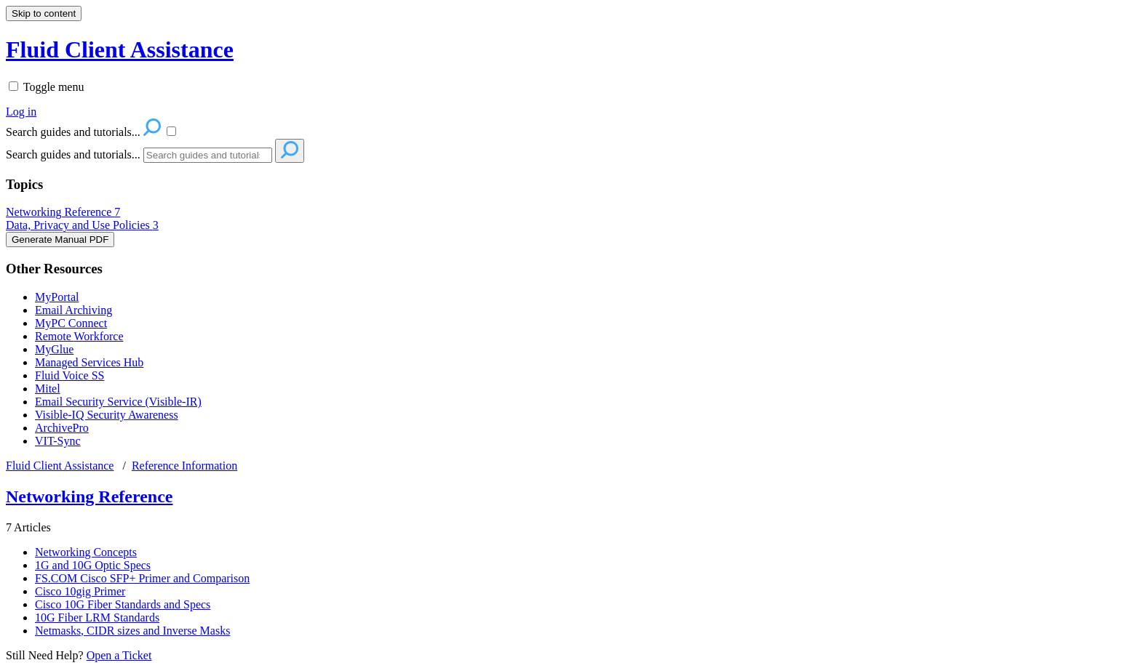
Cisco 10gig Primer (80, 591)
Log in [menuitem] (21, 111)
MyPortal (57, 297)
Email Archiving (73, 310)
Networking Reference (63, 212)
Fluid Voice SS (69, 375)
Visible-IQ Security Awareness (106, 415)
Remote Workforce (79, 336)
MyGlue (54, 349)
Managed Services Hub (89, 362)
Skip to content (44, 13)
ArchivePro (62, 428)
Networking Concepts (86, 552)
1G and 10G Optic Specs (93, 565)
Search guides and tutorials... (73, 154)
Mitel (47, 388)
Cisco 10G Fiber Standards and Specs (122, 604)
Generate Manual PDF (60, 239)
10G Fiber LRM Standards (97, 617)
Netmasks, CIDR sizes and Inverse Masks (132, 630)
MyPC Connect (71, 323)
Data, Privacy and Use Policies (82, 225)
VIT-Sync (58, 441)
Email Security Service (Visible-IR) (118, 401)
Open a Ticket (119, 655)
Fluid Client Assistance (60, 465)
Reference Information (184, 465)
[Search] (207, 155)
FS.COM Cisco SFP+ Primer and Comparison (142, 578)
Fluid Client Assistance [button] (120, 49)
